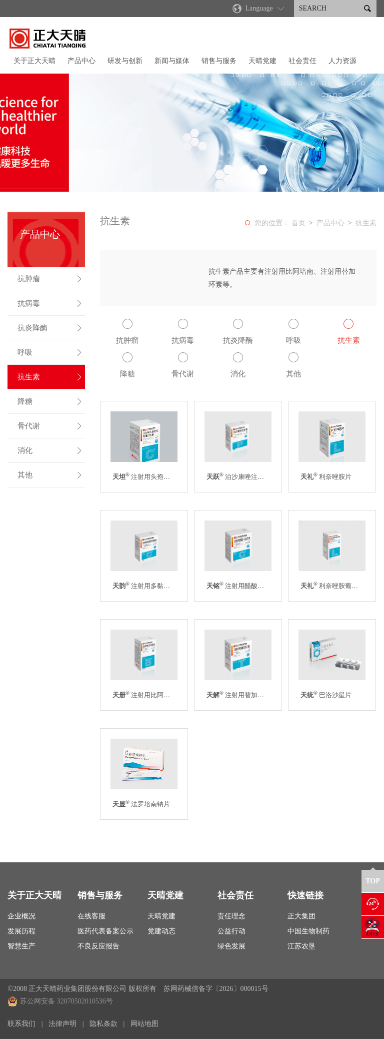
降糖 (50, 401)
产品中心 (82, 61)
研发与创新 (125, 61)
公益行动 (232, 931)
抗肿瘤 (50, 279)
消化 (50, 450)
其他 (50, 475)
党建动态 (162, 931)
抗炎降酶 (50, 328)
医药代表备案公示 (106, 931)
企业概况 (22, 916)
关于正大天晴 (35, 61)
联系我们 (22, 1023)
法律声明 (62, 1023)
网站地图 (144, 1023)
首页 (299, 223)
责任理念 (232, 916)
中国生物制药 (309, 931)
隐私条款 (104, 1023)
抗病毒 (50, 303)
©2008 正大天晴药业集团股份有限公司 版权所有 (82, 988)
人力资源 (342, 61)
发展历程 (22, 931)
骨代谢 (50, 426)
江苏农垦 (302, 946)
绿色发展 (232, 946)
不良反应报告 (99, 946)
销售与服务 (219, 61)
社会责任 (302, 61)
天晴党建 (262, 61)
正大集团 (302, 916)
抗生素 (50, 377)
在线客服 (92, 916)
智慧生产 (22, 946)
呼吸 (50, 352)
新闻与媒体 (172, 61)
